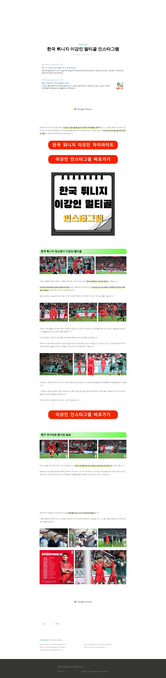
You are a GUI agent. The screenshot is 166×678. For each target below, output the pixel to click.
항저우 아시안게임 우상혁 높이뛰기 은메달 (52, 647)
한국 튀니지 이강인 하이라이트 (83, 145)
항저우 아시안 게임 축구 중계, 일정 (94, 647)
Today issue (83, 44)
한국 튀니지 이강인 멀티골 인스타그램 (83, 49)
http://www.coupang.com (50, 64)
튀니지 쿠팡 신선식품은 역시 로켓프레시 (59, 67)
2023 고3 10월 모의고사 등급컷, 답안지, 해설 (97, 644)
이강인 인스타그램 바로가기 (83, 159)
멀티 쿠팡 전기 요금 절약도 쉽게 (55, 83)
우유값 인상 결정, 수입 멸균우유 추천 (50, 650)
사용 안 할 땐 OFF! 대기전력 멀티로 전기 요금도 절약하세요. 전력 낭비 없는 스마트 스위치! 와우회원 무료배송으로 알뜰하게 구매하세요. (76, 87)
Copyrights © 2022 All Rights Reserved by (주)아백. (94, 671)
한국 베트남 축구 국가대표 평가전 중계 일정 (52, 644)
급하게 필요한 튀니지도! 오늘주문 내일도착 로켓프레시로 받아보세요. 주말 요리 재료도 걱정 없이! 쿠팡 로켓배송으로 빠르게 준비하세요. (82, 71)
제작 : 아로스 (61, 671)
